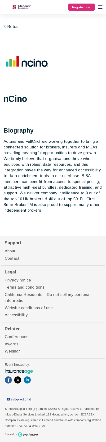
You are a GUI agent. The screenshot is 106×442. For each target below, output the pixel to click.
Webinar (12, 351)
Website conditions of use (29, 308)
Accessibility (16, 315)
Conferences (16, 337)
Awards (11, 344)
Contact (12, 258)
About (10, 251)
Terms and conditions (24, 287)
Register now (81, 7)
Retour (12, 26)
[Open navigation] (100, 7)
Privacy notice (18, 280)
